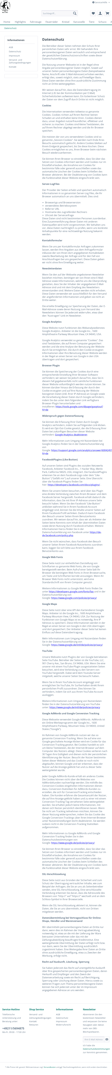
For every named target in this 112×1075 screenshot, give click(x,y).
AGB (11, 47)
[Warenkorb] (107, 13)
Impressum (14, 55)
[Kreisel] (65, 22)
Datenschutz (15, 51)
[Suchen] (75, 13)
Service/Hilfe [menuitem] (100, 2)
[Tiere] (91, 22)
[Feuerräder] (51, 22)
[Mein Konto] (100, 13)
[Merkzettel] (93, 13)
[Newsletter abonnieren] (107, 1039)
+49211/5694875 (13, 1028)
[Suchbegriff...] (59, 13)
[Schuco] (102, 22)
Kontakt (12, 66)
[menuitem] (59, 14)
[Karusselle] (79, 22)
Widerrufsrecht (63, 1024)
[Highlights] (20, 22)
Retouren (33, 1024)
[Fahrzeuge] (35, 22)
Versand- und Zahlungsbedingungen (20, 61)
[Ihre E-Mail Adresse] (93, 1039)
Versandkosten (50, 1067)
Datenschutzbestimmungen (96, 1048)
